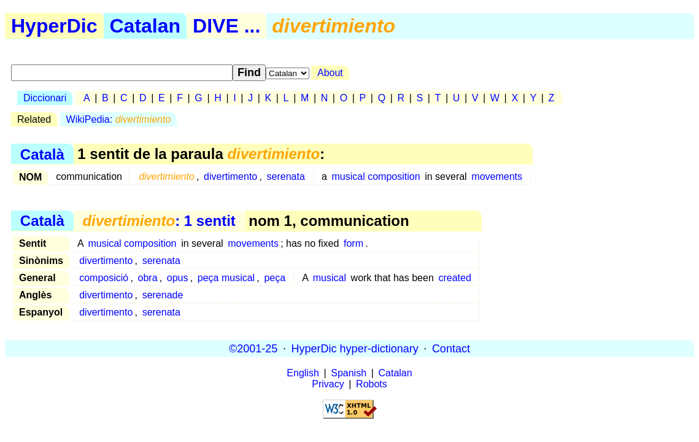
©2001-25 (253, 348)
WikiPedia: (118, 119)
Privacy (328, 384)
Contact (451, 348)
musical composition (376, 176)
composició (103, 278)
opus (177, 278)
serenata (286, 176)
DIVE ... (226, 26)
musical (329, 278)
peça (274, 278)
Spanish (348, 373)
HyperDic (54, 26)
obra (148, 278)
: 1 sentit (158, 220)
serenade (162, 295)
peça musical (226, 278)
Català (42, 153)
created (454, 278)
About (330, 73)
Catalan (145, 26)
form (353, 243)
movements (496, 176)
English (303, 373)
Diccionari (44, 98)
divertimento (230, 176)
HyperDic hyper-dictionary (355, 348)
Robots (371, 384)
